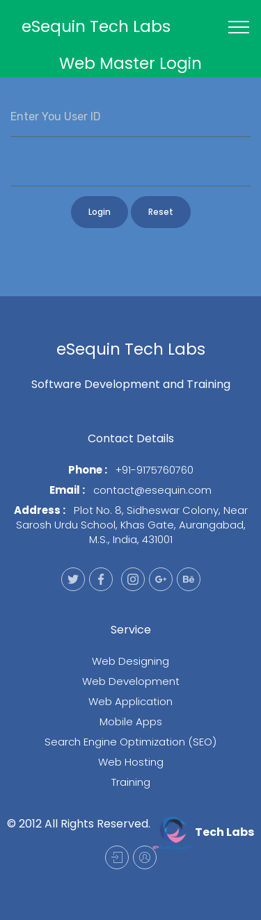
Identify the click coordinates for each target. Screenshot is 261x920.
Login (99, 212)
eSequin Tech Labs (96, 26)
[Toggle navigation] (239, 27)
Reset (160, 212)
